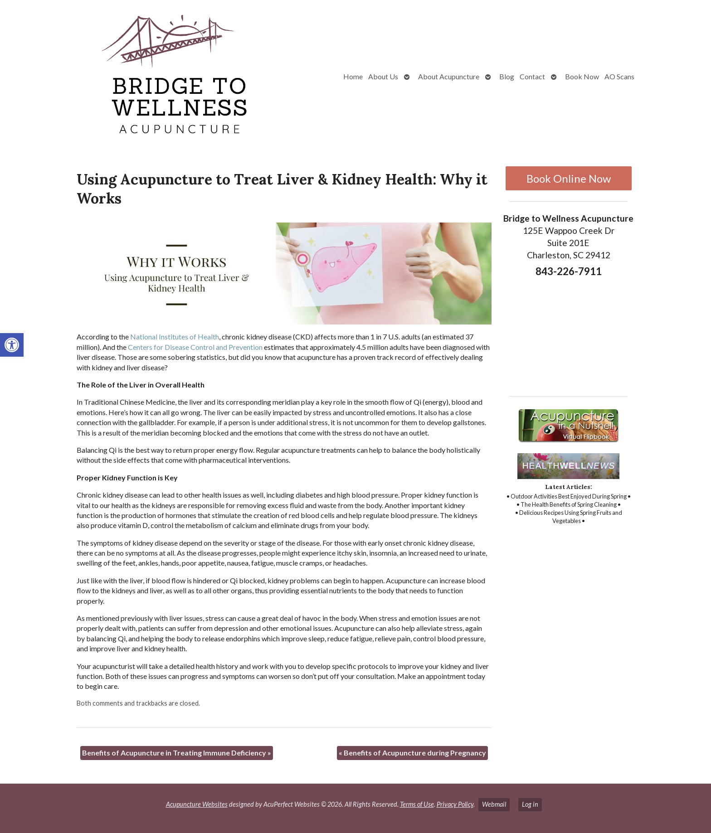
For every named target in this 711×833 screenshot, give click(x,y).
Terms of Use (417, 804)
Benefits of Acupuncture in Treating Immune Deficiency (176, 752)
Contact (532, 76)
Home (353, 76)
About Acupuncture (448, 76)
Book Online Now (568, 178)
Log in (530, 804)
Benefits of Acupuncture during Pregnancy (412, 752)
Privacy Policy (455, 804)
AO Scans (619, 76)
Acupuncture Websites (197, 804)
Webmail (494, 804)
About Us (383, 76)
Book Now (582, 76)
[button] (12, 345)
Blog (506, 76)
